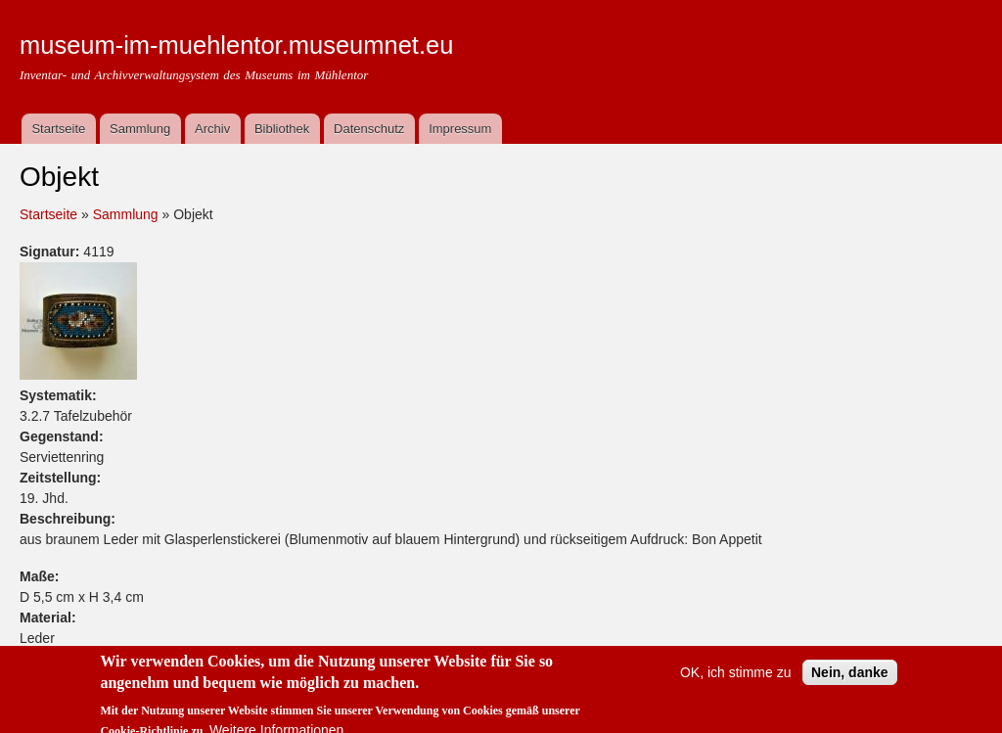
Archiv (212, 128)
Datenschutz (369, 128)
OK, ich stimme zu (736, 680)
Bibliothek (281, 128)
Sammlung (140, 128)
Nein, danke (849, 680)
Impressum (460, 128)
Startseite (58, 128)
